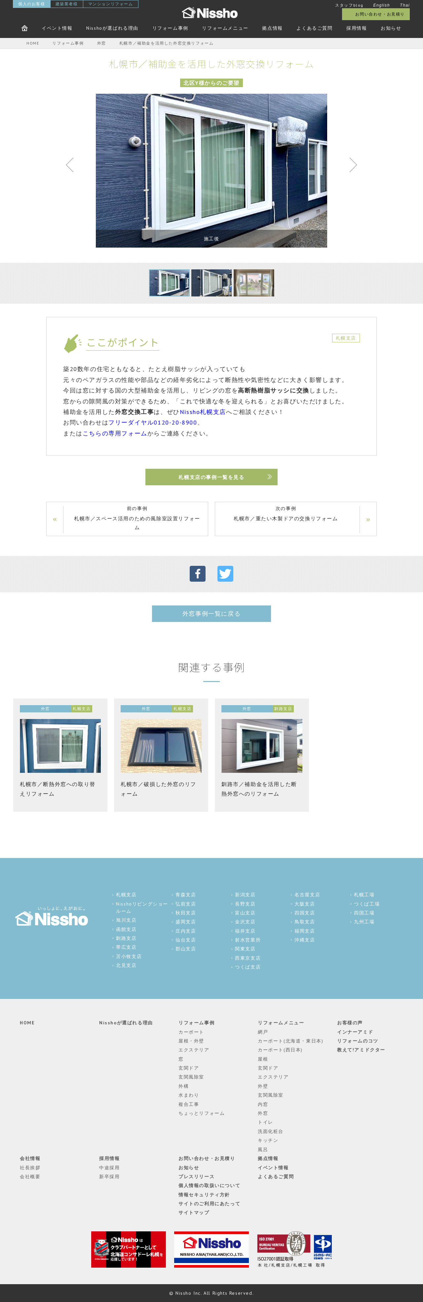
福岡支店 (304, 931)
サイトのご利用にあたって (209, 1204)
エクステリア (194, 1050)
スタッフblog (349, 5)
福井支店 (245, 931)
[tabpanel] (211, 171)
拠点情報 (272, 28)
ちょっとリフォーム (201, 1113)
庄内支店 (185, 931)
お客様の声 (350, 1023)
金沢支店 (245, 922)
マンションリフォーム (110, 3)
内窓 (263, 1104)
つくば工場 (367, 904)
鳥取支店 (304, 922)
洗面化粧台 (271, 1131)
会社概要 (30, 1177)
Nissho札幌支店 (203, 412)
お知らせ (391, 28)
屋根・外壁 (191, 1041)
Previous (72, 166)
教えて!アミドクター (361, 1050)
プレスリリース (196, 1177)
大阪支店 (304, 904)
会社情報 (30, 1158)
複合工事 (188, 1104)
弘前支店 (185, 904)
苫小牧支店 (129, 956)
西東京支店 (248, 958)
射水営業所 (248, 940)
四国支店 (304, 913)
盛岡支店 (185, 922)
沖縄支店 (304, 940)
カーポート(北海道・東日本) (290, 1041)
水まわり (188, 1095)
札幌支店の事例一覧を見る (211, 477)
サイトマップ (194, 1213)
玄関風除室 (191, 1077)
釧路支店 (126, 938)
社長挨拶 (30, 1168)
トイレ (265, 1122)
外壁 (263, 1086)
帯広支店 (126, 947)
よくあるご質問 (314, 28)
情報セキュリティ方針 (204, 1195)
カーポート (191, 1032)
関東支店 (245, 949)
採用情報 (356, 28)
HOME (27, 1023)
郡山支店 (185, 949)
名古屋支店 (307, 895)
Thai (405, 5)
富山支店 (245, 913)
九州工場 (364, 922)
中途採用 (109, 1168)
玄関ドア (188, 1068)
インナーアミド (355, 1032)
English (381, 5)
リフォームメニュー (225, 28)
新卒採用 (109, 1177)
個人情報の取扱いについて (209, 1185)
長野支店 (245, 904)
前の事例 (137, 518)
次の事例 (286, 514)
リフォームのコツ (357, 1041)
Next (350, 166)
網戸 (263, 1032)
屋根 (263, 1059)
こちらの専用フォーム (115, 433)
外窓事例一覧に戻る (211, 613)
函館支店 (126, 929)
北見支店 (126, 965)
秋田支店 (185, 913)
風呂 (263, 1149)
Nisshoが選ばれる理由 (112, 28)
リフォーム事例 (170, 28)
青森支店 (185, 895)
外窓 (263, 1113)
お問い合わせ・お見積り (380, 14)
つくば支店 (248, 967)
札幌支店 (126, 895)
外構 (183, 1086)
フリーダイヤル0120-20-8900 (152, 422)
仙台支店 (185, 940)
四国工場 (364, 913)
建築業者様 (67, 3)
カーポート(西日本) (280, 1050)
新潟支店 (245, 895)
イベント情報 (57, 28)
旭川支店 (126, 920)
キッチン (268, 1140)
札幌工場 (364, 895)
